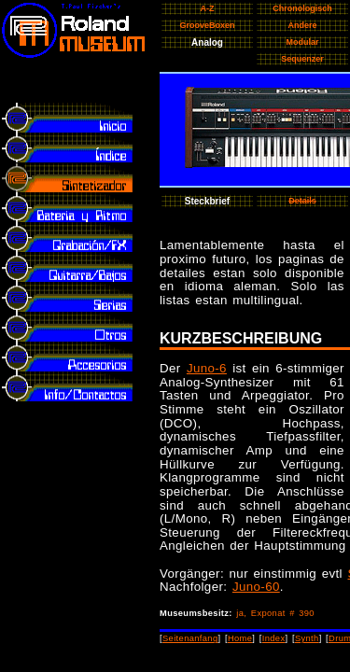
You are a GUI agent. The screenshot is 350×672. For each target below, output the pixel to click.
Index (274, 638)
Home (240, 638)
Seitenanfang (190, 638)
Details (302, 200)
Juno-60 (256, 587)
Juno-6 (207, 368)
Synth (307, 638)
